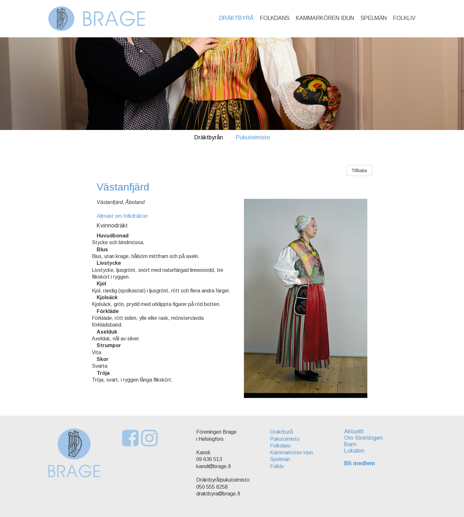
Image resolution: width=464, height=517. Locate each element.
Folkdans (274, 18)
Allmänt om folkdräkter (122, 216)
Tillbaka (359, 170)
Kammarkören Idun (325, 18)
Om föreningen (363, 438)
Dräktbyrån (208, 137)
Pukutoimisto (253, 137)
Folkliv (404, 18)
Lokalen (354, 451)
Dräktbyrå (236, 18)
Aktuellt (354, 431)
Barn (350, 444)
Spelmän (374, 18)
